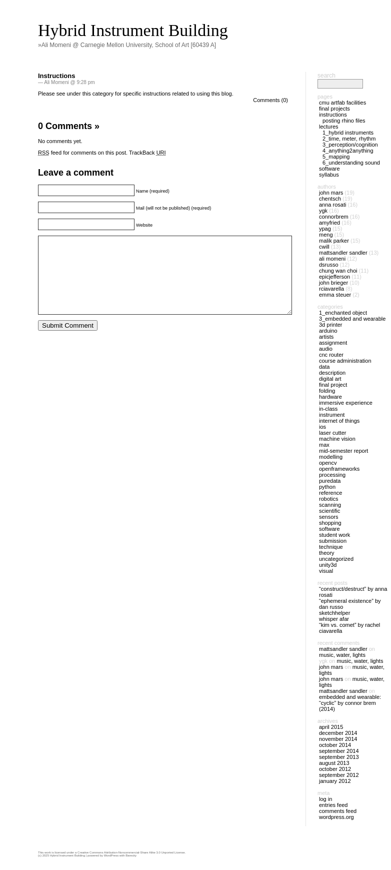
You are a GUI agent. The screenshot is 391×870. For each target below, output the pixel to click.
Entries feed (333, 805)
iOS (322, 427)
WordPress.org (336, 817)
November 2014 (338, 739)
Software (329, 169)
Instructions (56, 76)
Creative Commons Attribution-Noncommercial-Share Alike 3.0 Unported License (131, 852)
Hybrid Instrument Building (133, 30)
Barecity (131, 855)
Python (327, 487)
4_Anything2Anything (348, 151)
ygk (323, 211)
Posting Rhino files (344, 121)
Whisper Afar (334, 619)
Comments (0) (270, 100)
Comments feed (337, 811)
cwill (324, 247)
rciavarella (331, 289)
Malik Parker (334, 241)
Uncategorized (336, 559)
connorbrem (333, 217)
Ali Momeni (332, 259)
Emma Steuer (335, 295)
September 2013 (339, 757)
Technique (331, 547)
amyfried (329, 223)
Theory (326, 553)
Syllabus (329, 175)
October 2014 (335, 745)
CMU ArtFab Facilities (342, 103)
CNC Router (331, 355)
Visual (326, 571)
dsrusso (328, 265)
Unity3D (327, 565)
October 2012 (335, 769)
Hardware (330, 397)
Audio (325, 349)
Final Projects (334, 109)
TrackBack (147, 153)
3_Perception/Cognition (350, 145)
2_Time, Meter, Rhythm (349, 139)
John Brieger (333, 283)
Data (324, 367)
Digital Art (330, 379)
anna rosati (332, 205)
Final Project (333, 385)
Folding (327, 391)
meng (326, 235)
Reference (330, 493)
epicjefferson (334, 277)
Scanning (330, 505)
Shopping (330, 523)
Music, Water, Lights (342, 655)
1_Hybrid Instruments (348, 133)
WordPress (111, 855)
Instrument (331, 415)
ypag (325, 229)
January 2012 (335, 781)
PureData (329, 481)
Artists (326, 337)
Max (324, 445)
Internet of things (339, 421)
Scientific (329, 511)
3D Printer (330, 325)
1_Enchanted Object (343, 313)
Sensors (328, 517)
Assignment (333, 343)
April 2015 (331, 727)
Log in (325, 799)
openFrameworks (339, 469)
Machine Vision (337, 439)
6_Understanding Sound (351, 163)
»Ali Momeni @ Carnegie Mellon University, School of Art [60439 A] (127, 45)
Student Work (334, 535)
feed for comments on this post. (83, 153)
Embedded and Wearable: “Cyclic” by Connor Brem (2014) (350, 703)
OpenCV (327, 463)
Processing (332, 475)
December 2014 (338, 733)
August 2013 (334, 763)
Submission (332, 541)
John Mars (331, 193)
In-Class (328, 409)
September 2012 (339, 775)
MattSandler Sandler (343, 253)
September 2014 (339, 751)
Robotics (328, 499)
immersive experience (345, 403)
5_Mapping (336, 157)
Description (332, 373)
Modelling (330, 457)
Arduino (328, 331)
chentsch (330, 199)
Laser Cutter (332, 433)
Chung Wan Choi (338, 271)
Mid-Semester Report (343, 451)
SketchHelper (334, 613)
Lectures (328, 127)
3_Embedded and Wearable (352, 319)
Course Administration (345, 361)
